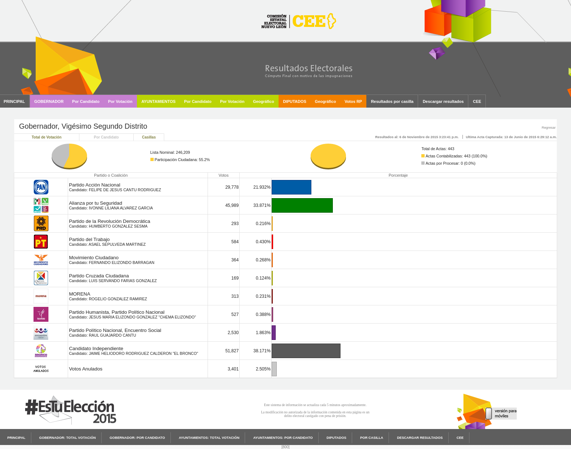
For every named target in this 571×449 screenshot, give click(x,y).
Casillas (149, 137)
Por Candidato (106, 137)
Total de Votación (47, 137)
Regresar (548, 127)
